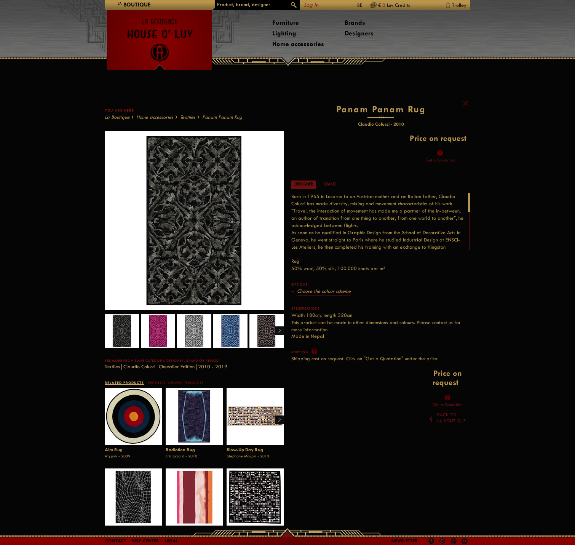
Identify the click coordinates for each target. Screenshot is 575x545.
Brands (355, 22)
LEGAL (171, 540)
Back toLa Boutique (451, 419)
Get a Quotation (440, 162)
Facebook (431, 541)
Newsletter (404, 540)
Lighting (284, 33)
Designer (303, 185)
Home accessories (298, 44)
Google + (454, 541)
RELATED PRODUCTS (124, 384)
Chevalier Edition (177, 368)
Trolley (459, 5)
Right (277, 332)
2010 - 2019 (212, 368)
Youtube (465, 541)
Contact (115, 540)
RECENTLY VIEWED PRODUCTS (176, 384)
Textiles (187, 118)
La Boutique (117, 118)
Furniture (285, 22)
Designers (359, 33)
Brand (329, 185)
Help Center (145, 540)
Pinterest (442, 541)
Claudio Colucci (139, 368)
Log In (311, 5)
